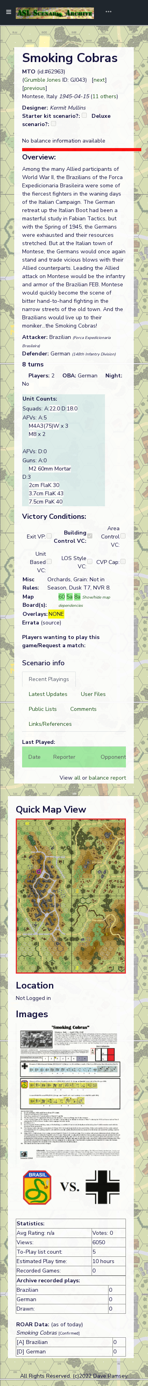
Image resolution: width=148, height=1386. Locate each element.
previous (34, 88)
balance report (107, 778)
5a (69, 597)
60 (61, 597)
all (77, 778)
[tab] (49, 679)
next (99, 80)
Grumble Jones (42, 80)
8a (77, 597)
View (67, 778)
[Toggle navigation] (106, 12)
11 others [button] (104, 96)
